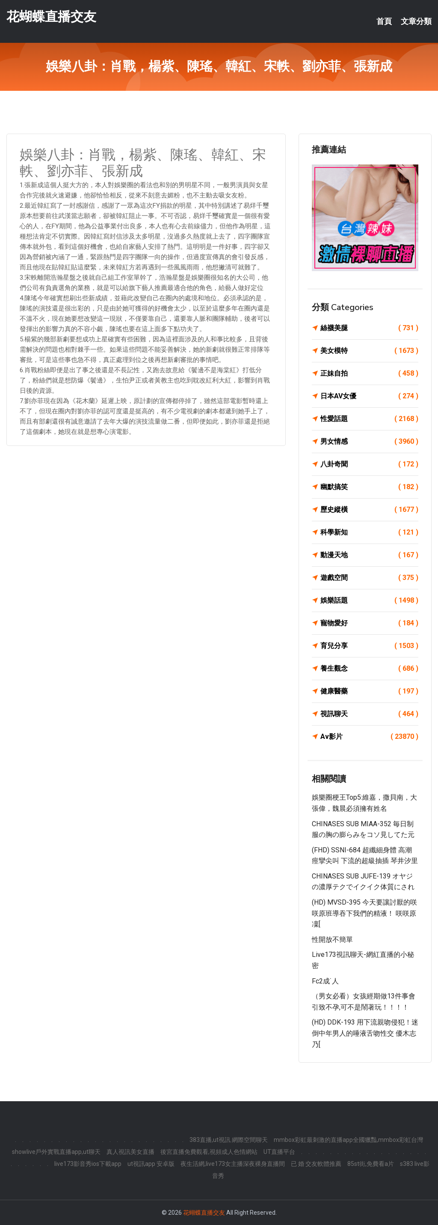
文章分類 (416, 21)
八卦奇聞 (369, 464)
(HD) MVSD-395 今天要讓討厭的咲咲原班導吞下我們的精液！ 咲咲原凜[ (364, 913)
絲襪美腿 (369, 328)
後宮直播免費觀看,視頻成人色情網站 (208, 1151)
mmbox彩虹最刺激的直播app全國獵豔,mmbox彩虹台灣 (348, 1139)
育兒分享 (369, 646)
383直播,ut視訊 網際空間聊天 (228, 1139)
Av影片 (369, 737)
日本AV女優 (369, 396)
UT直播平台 (279, 1151)
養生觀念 (369, 669)
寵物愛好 (369, 623)
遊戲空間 (369, 578)
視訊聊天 (369, 714)
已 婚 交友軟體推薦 (316, 1163)
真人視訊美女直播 (130, 1151)
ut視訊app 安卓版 (151, 1163)
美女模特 (369, 351)
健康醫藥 (369, 691)
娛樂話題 (369, 601)
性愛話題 (369, 419)
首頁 (384, 21)
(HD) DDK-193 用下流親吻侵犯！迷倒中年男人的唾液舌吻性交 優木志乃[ (365, 1033)
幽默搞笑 (369, 487)
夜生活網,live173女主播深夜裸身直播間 (233, 1163)
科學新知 (369, 532)
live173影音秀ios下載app (87, 1163)
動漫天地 (369, 555)
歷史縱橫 (369, 510)
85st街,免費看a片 (370, 1163)
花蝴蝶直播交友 (51, 16)
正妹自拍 (369, 373)
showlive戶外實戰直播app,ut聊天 (56, 1151)
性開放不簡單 (332, 939)
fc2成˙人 (325, 981)
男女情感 (369, 442)
